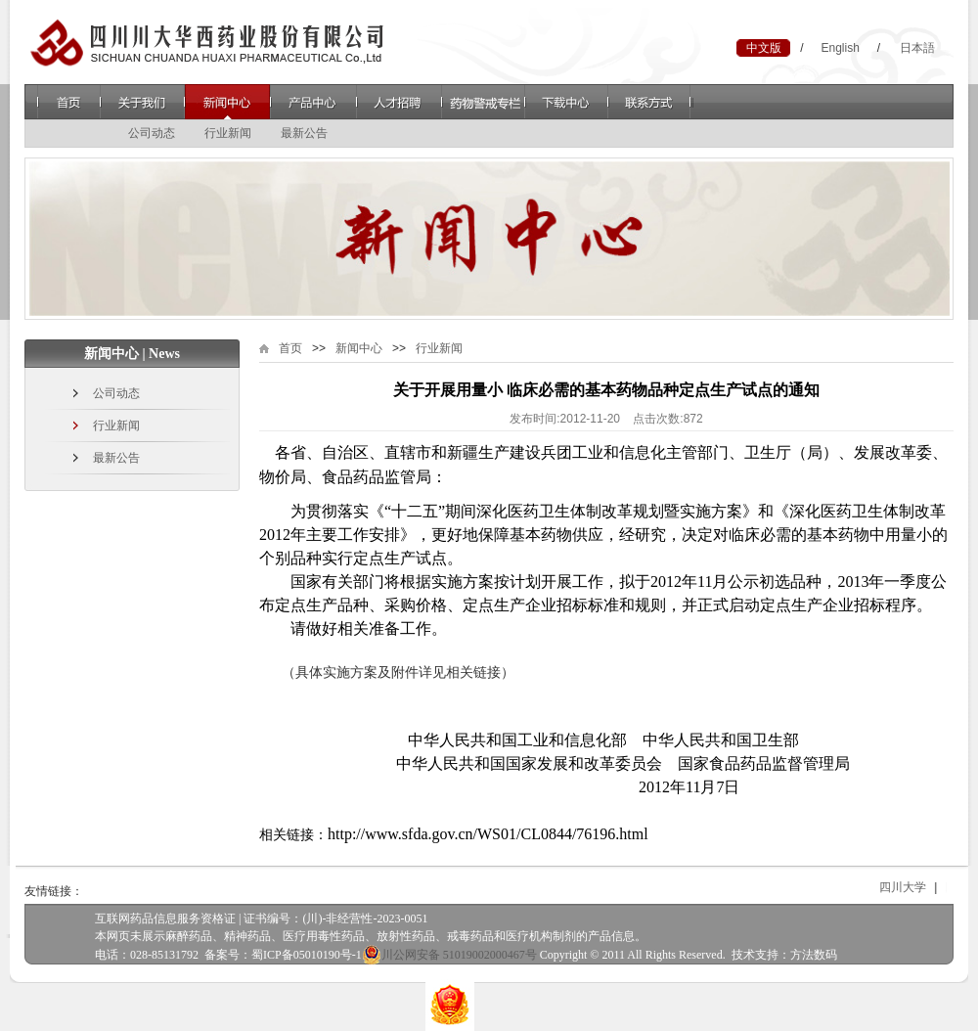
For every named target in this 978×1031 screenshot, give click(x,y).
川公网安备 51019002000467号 (449, 954)
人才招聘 (399, 101)
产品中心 (313, 101)
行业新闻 (227, 133)
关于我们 (142, 101)
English (840, 48)
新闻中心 (227, 101)
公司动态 (151, 133)
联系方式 (650, 101)
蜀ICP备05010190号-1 (306, 955)
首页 (69, 101)
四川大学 (912, 887)
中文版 (763, 48)
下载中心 (566, 101)
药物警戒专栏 (483, 101)
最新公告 (304, 133)
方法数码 (813, 955)
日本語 (917, 48)
